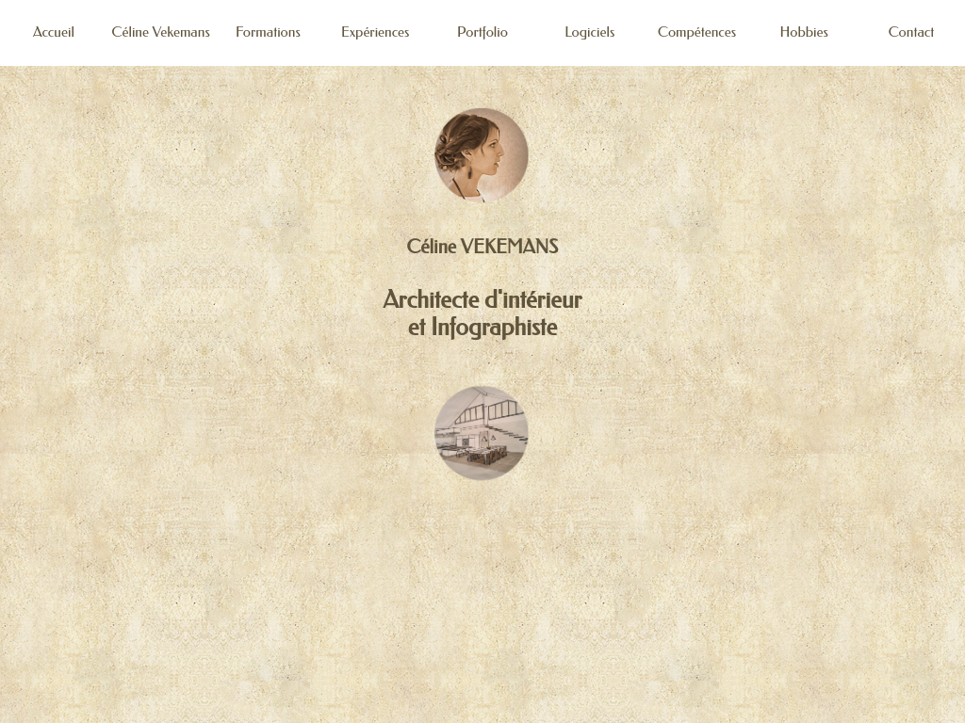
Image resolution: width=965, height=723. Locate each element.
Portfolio (482, 32)
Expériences (375, 32)
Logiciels (589, 32)
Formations (268, 32)
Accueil (53, 32)
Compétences (697, 32)
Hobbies (804, 32)
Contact (912, 32)
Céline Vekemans (161, 32)
